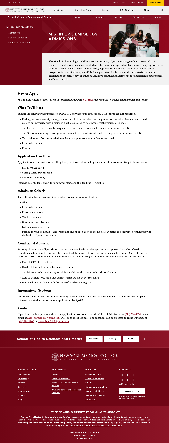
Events (140, 2)
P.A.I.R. (131, 339)
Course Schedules (17, 38)
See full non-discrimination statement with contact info (96, 426)
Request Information (19, 43)
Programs (77, 17)
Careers (21, 383)
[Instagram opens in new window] (122, 380)
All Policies (90, 399)
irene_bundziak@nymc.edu (53, 321)
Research (106, 10)
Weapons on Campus (95, 395)
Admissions (14, 33)
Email (21, 395)
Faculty (118, 17)
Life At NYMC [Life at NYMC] (127, 10)
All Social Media (126, 384)
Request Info (94, 339)
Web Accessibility (94, 391)
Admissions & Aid (83, 10)
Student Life (138, 17)
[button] (120, 3)
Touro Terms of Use (96, 379)
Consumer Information (96, 387)
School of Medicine (61, 379)
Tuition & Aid (98, 17)
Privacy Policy (93, 374)
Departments (24, 374)
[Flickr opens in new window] (134, 380)
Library (56, 374)
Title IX (90, 383)
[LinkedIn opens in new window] (134, 375)
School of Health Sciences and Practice (30, 17)
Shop (21, 399)
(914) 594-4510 (133, 314)
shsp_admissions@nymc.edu (43, 318)
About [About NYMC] (147, 10)
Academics (59, 10)
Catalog (112, 339)
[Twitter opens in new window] (128, 375)
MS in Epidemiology (19, 27)
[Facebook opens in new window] (122, 375)
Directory (22, 387)
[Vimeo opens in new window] (128, 380)
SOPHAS (88, 99)
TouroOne (24, 379)
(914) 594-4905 (26, 321)
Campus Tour (24, 391)
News (133, 2)
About (158, 17)
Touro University (13, 3)
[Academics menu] (66, 10)
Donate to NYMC (132, 391)
